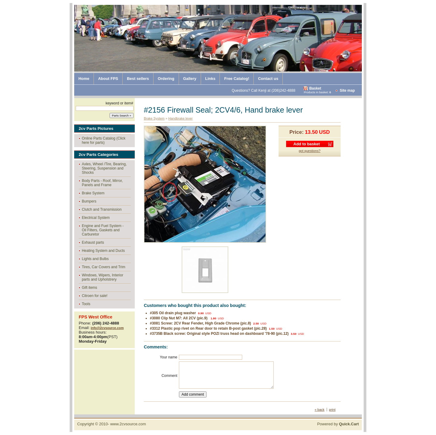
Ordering (166, 78)
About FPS (108, 78)
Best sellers (138, 78)
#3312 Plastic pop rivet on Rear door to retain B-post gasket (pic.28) (208, 328)
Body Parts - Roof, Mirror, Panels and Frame (102, 183)
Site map (347, 90)
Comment (169, 376)
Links (210, 78)
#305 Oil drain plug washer (173, 313)
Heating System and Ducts (103, 251)
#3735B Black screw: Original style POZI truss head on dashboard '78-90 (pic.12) (219, 333)
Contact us (268, 78)
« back (319, 409)
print (332, 409)
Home (83, 78)
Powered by (338, 424)
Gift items (89, 287)
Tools (86, 304)
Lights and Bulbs (95, 259)
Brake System (93, 193)
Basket (315, 88)
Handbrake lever (180, 118)
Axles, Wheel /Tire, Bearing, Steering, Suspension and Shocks (104, 168)
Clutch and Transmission (101, 209)
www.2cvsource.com (128, 424)
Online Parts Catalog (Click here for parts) (103, 140)
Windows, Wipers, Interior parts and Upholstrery (102, 277)
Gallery (190, 78)
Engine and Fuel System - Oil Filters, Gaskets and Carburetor (103, 230)
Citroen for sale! (94, 296)
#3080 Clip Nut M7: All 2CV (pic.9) (179, 318)
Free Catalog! (236, 78)
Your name (168, 357)
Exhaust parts (93, 242)
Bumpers (89, 201)
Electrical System (96, 218)
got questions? (310, 151)
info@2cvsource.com (107, 328)
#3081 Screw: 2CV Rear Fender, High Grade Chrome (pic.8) (200, 323)
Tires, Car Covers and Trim (103, 267)
